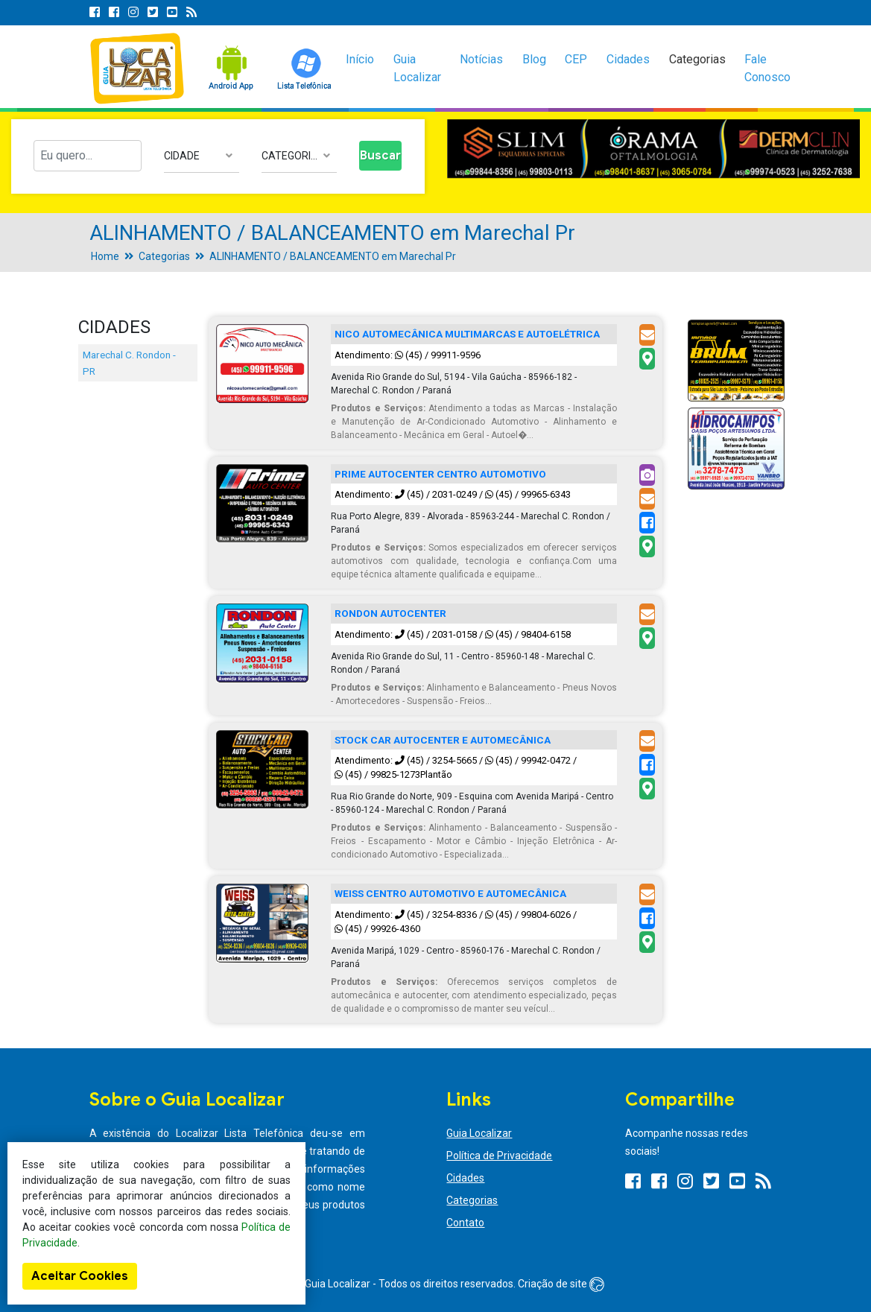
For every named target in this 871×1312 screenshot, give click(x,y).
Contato (465, 1223)
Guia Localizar (417, 68)
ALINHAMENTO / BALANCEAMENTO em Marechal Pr (332, 256)
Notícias (481, 59)
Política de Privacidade (499, 1156)
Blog (534, 59)
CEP (576, 59)
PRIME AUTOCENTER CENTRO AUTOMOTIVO (440, 474)
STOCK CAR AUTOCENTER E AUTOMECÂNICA (443, 740)
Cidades (628, 59)
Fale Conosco (767, 68)
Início (360, 59)
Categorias (697, 59)
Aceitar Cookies (79, 1276)
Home (105, 256)
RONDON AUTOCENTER (390, 613)
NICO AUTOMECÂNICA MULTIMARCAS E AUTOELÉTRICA (467, 334)
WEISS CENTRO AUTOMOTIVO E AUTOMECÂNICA (450, 893)
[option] (654, 148)
